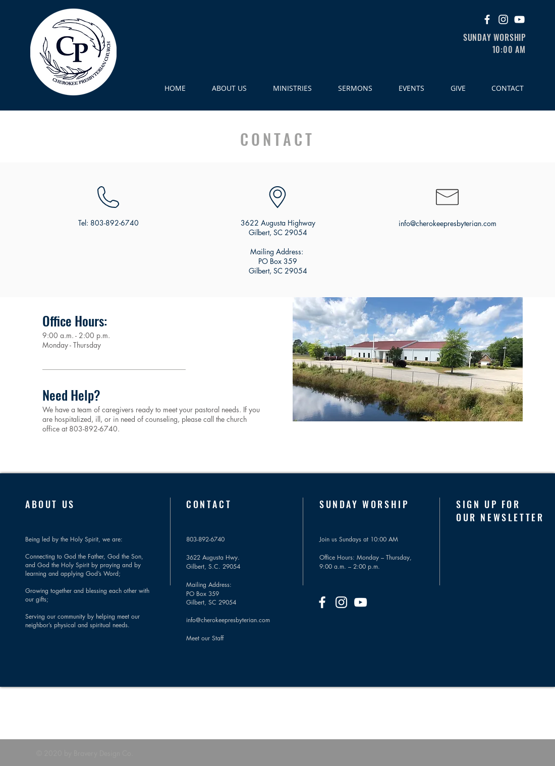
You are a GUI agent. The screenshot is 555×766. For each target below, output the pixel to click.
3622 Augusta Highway (278, 223)
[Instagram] (503, 19)
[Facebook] (487, 19)
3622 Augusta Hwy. (213, 557)
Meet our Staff (205, 638)
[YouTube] (519, 19)
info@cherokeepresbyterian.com (447, 223)
